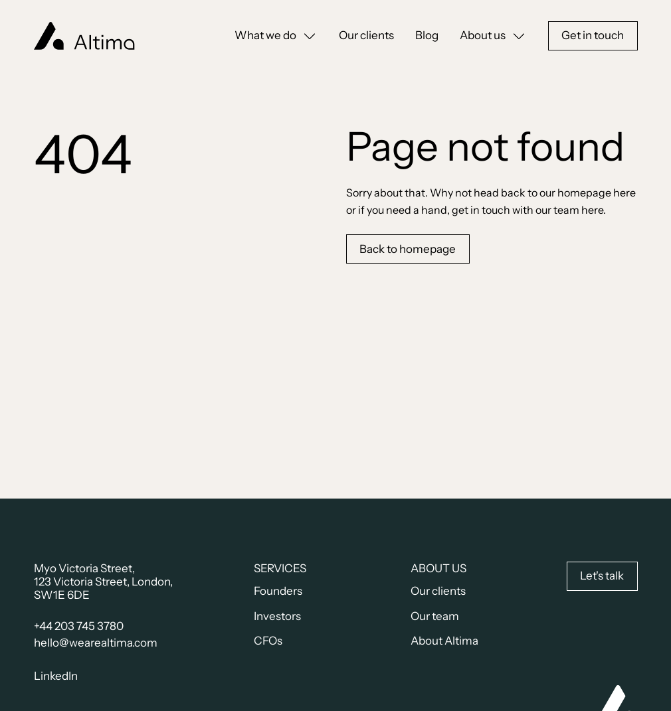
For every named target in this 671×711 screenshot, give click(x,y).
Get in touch (592, 35)
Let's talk (602, 575)
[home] (84, 36)
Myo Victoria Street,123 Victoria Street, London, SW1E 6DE (103, 582)
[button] (276, 36)
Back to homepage (407, 249)
